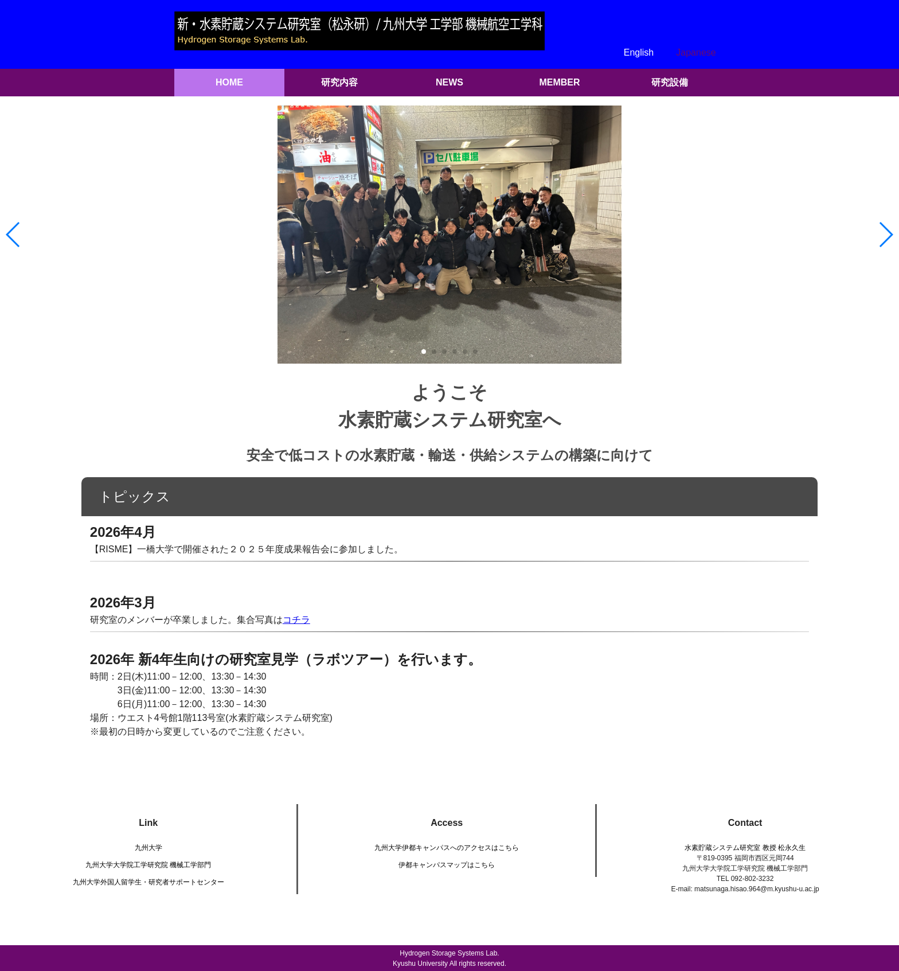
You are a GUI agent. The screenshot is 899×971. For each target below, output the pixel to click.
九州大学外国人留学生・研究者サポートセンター (148, 882)
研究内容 (339, 82)
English (639, 52)
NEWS (449, 82)
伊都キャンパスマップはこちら (446, 865)
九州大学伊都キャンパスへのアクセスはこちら (446, 848)
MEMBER (559, 82)
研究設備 (669, 82)
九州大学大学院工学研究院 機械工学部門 (148, 865)
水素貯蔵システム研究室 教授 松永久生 (745, 848)
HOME (229, 82)
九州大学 (148, 848)
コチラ (296, 620)
